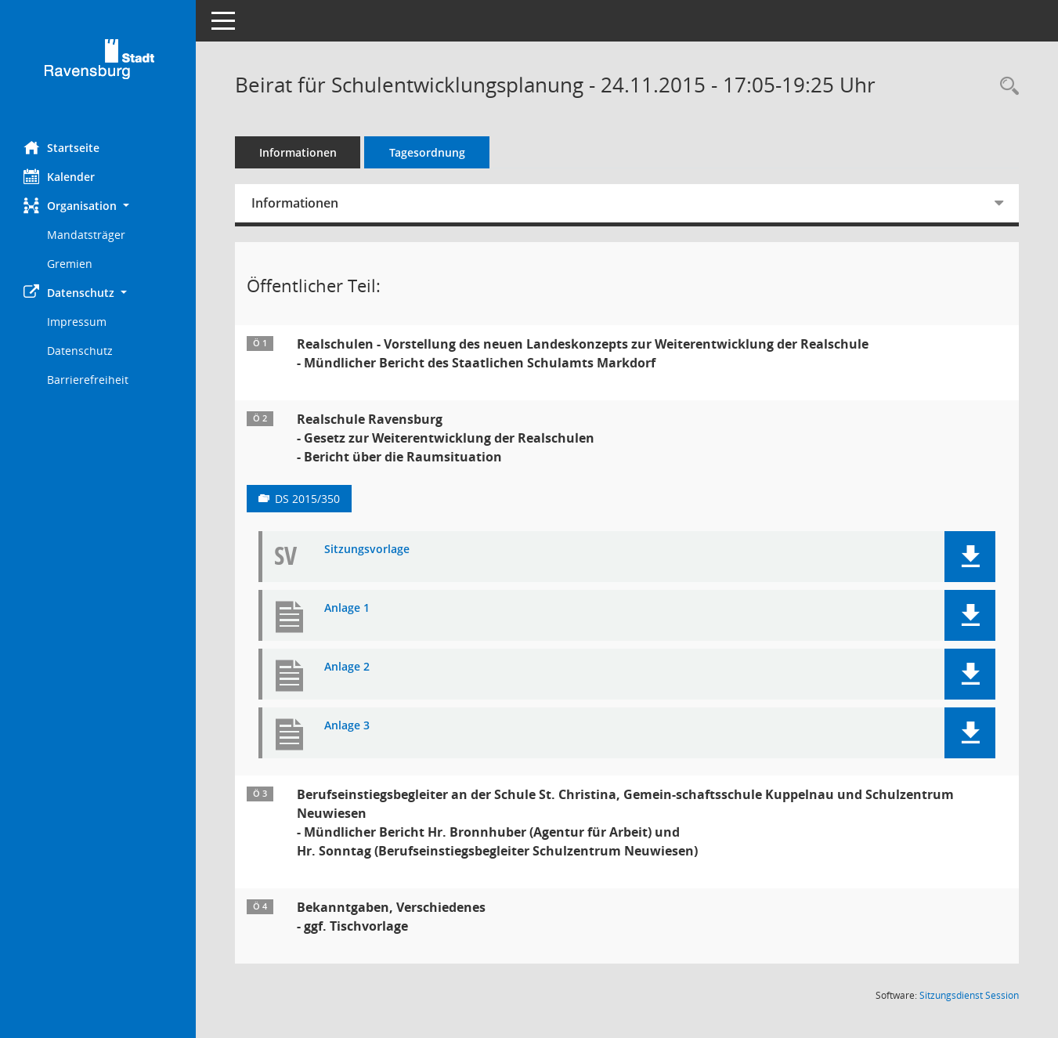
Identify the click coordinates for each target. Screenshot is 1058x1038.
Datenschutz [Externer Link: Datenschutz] (80, 350)
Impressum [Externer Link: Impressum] (77, 321)
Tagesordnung (427, 152)
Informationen (298, 152)
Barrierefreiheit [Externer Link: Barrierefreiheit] (87, 379)
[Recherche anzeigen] (1005, 86)
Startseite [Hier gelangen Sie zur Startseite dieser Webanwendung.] (61, 147)
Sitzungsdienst (969, 995)
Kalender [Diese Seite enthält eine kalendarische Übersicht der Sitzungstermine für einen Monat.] (59, 176)
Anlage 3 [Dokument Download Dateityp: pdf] (347, 725)
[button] (98, 205)
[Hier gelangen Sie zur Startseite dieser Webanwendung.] (98, 64)
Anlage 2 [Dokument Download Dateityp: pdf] (347, 667)
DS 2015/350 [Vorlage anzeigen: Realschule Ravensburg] (307, 498)
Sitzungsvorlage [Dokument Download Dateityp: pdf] (367, 549)
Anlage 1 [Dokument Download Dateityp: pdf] (347, 608)
